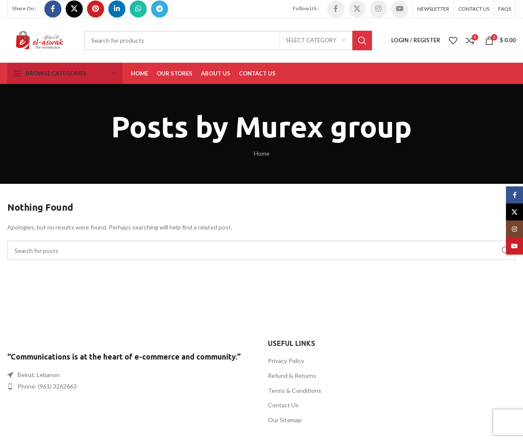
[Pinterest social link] (95, 8)
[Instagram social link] (378, 8)
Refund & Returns (292, 375)
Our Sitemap (285, 420)
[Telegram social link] (159, 8)
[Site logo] (39, 39)
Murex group (323, 126)
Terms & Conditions (294, 390)
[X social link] (74, 8)
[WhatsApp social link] (138, 8)
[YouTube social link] (399, 8)
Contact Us (283, 405)
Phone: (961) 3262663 (47, 386)
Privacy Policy (286, 360)
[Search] (228, 40)
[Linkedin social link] (116, 8)
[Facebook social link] (52, 8)
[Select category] (315, 40)
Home (262, 153)
